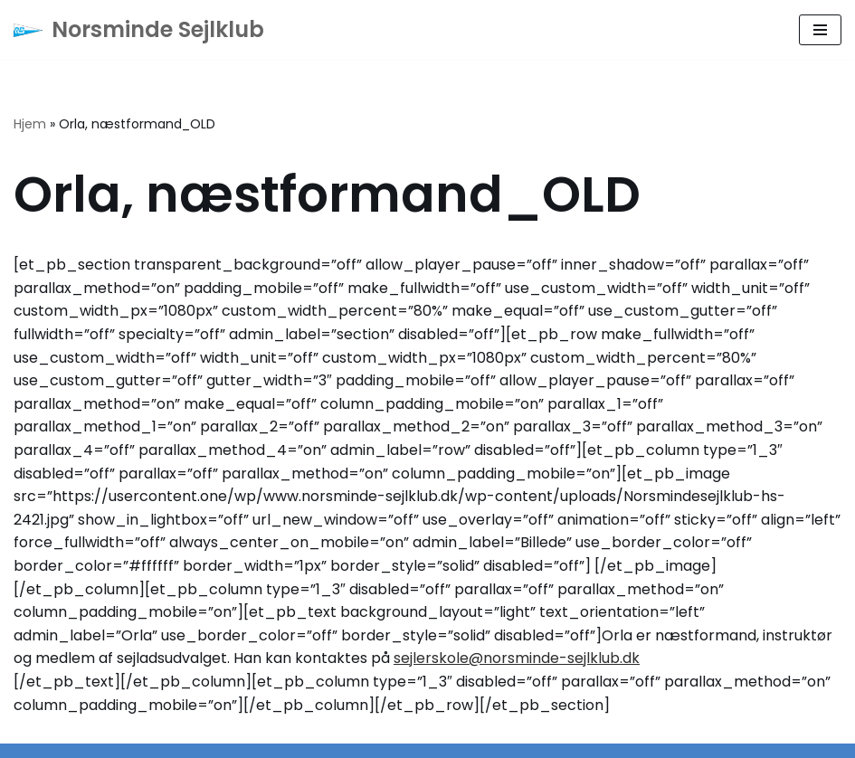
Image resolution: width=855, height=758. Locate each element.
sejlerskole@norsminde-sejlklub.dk (517, 658)
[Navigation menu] (820, 29)
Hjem (30, 124)
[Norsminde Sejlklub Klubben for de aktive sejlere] (139, 30)
